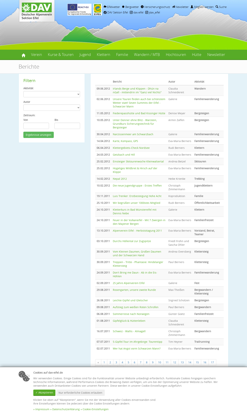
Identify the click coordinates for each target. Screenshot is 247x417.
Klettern (103, 54)
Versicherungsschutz (155, 7)
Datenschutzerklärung (66, 409)
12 (174, 362)
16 (204, 362)
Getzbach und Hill (124, 154)
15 (197, 362)
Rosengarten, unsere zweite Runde (134, 290)
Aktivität (28, 88)
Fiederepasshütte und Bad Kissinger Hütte (139, 113)
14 (189, 362)
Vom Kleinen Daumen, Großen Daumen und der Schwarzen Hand (137, 253)
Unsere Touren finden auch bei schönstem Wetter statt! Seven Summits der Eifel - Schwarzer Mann (139, 102)
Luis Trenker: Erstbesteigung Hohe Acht (137, 196)
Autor (26, 102)
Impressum (42, 409)
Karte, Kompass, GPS (125, 141)
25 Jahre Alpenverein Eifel (129, 283)
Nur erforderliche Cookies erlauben (80, 392)
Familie (122, 54)
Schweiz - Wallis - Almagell (129, 331)
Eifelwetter (112, 7)
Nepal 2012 (120, 178)
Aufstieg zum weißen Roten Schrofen (135, 307)
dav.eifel (136, 12)
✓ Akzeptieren (44, 392)
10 (159, 362)
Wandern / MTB (147, 54)
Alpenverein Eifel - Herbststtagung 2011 (137, 230)
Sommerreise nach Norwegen (131, 314)
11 (167, 362)
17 (212, 362)
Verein (36, 54)
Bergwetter (130, 7)
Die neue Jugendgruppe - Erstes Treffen (137, 185)
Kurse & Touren (61, 54)
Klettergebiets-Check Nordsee (131, 148)
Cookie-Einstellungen (96, 409)
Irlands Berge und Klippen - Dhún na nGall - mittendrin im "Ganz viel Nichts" (137, 90)
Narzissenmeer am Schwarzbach (133, 134)
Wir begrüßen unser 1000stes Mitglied (136, 203)
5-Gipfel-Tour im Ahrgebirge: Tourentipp (137, 341)
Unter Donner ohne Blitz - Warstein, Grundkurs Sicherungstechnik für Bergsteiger (135, 123)
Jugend (85, 54)
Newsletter (180, 7)
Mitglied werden (202, 7)
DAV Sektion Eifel (116, 12)
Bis (56, 120)
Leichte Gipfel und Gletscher (130, 300)
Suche (221, 7)
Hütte (196, 54)
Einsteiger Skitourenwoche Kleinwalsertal (138, 161)
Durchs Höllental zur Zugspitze (132, 241)
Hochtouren (176, 54)
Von (25, 120)
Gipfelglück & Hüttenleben (129, 320)
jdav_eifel (152, 12)
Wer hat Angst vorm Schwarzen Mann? (136, 348)
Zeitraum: (29, 115)
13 (182, 362)
